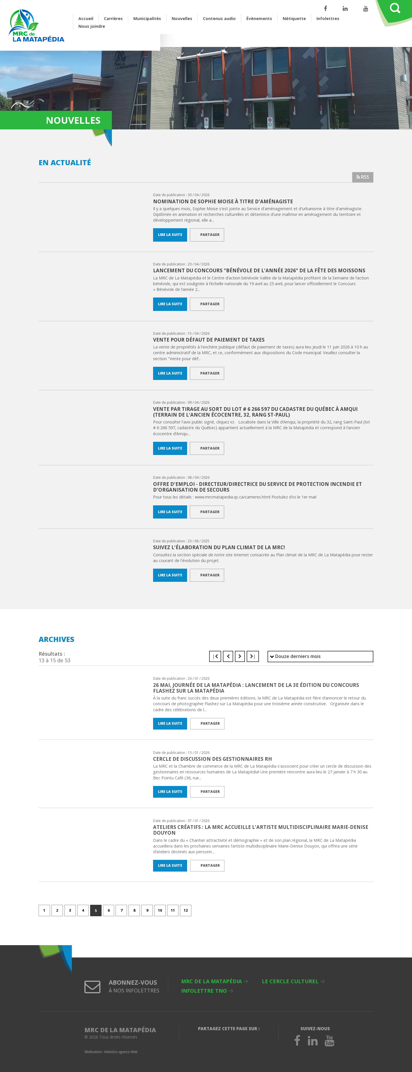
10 (160, 910)
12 (186, 910)
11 (173, 910)
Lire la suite (170, 234)
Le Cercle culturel (290, 981)
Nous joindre (91, 26)
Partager (209, 234)
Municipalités (147, 18)
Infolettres (327, 18)
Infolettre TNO (204, 990)
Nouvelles (182, 18)
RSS (362, 177)
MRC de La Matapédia (211, 981)
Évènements (259, 18)
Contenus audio (219, 18)
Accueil (85, 18)
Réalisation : (111, 1052)
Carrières (113, 18)
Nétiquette (294, 18)
